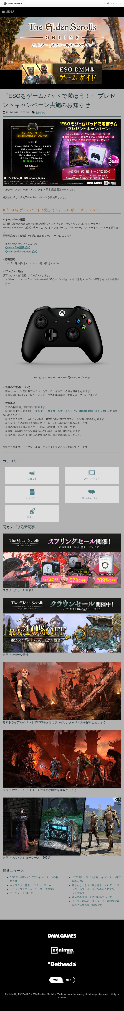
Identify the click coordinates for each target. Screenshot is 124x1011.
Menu (8, 11)
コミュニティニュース (92, 493)
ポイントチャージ (114, 3)
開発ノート (32, 512)
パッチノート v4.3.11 (22, 893)
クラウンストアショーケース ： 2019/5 (32, 889)
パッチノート (32, 493)
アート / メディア (91, 474)
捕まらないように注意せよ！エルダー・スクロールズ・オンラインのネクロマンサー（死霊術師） (95, 889)
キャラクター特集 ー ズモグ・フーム (30, 885)
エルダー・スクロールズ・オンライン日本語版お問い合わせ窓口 (71, 411)
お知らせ (41, 112)
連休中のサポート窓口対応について (92, 897)
